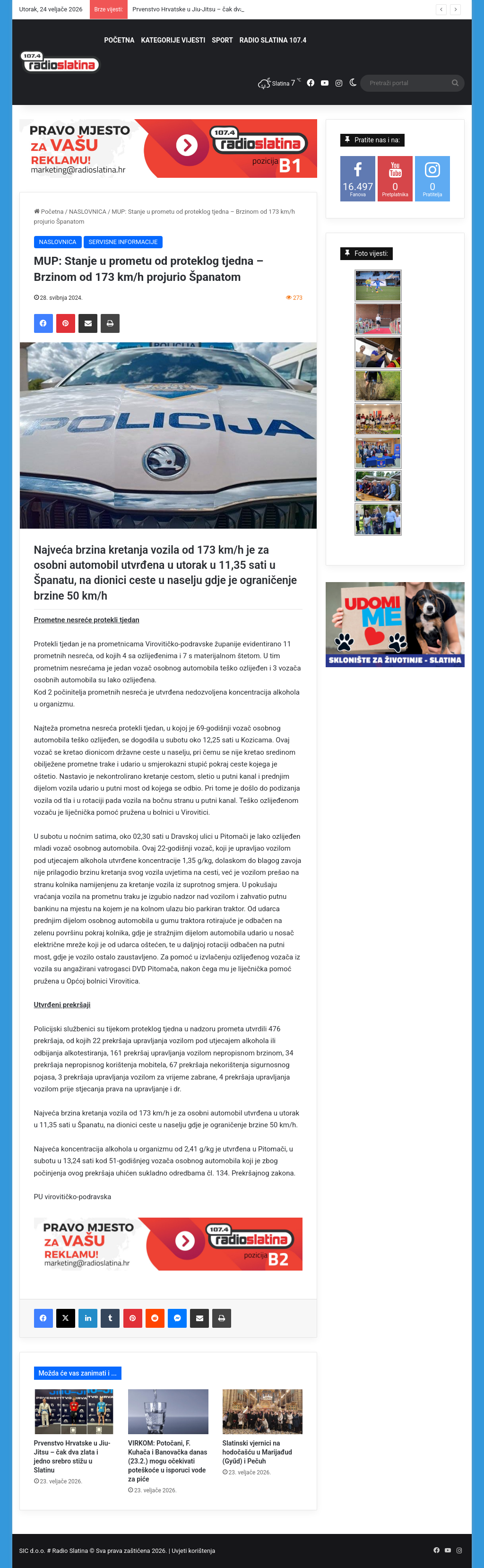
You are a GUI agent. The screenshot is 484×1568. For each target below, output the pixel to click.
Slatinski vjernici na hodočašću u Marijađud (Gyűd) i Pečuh (257, 1452)
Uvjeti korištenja (193, 1550)
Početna (49, 211)
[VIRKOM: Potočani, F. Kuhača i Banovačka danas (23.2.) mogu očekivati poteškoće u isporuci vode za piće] (168, 1412)
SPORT (222, 40)
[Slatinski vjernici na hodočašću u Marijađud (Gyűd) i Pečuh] (263, 1412)
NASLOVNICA (87, 211)
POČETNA (119, 40)
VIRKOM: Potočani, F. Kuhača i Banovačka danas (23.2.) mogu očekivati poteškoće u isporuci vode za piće (167, 1461)
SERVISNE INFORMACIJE (123, 241)
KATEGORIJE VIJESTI (173, 40)
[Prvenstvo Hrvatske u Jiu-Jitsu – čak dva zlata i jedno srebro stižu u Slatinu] (74, 1412)
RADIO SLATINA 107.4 (273, 40)
